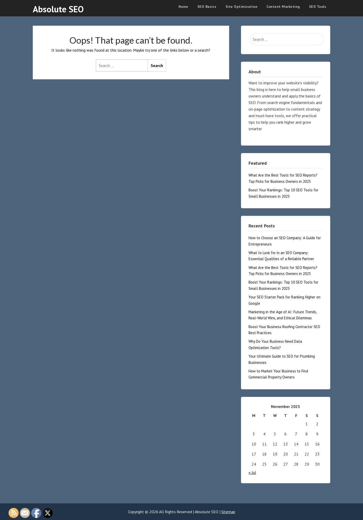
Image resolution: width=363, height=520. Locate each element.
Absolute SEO (58, 9)
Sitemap (228, 511)
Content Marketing (283, 6)
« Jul (252, 472)
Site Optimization (242, 6)
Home (183, 6)
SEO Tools (317, 6)
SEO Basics (207, 6)
